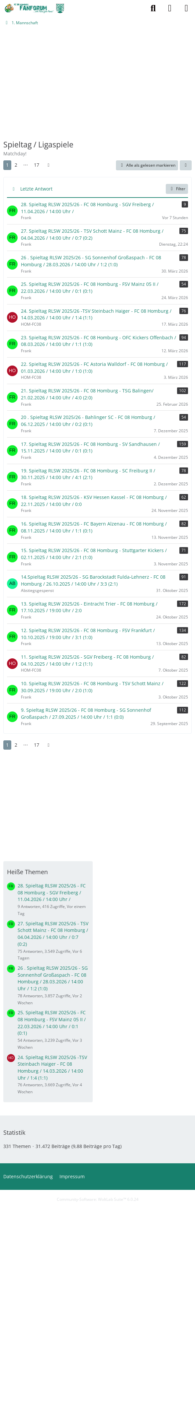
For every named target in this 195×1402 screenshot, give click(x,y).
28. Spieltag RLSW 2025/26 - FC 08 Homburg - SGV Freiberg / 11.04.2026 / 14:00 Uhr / (52, 892)
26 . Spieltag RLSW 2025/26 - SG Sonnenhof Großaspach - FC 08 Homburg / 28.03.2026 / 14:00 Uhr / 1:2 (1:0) (53, 978)
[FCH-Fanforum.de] (34, 8)
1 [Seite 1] (7, 165)
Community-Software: (98, 1199)
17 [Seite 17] (36, 165)
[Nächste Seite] (48, 165)
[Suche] (153, 8)
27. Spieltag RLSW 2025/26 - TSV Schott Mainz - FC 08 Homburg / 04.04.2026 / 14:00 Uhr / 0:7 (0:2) (53, 933)
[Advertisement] (97, 85)
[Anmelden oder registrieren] (169, 8)
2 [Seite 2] (16, 165)
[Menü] (186, 8)
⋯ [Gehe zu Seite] (25, 165)
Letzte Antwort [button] (36, 189)
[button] (186, 165)
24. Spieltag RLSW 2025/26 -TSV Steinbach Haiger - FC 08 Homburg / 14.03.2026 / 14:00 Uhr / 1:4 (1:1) (52, 1067)
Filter (176, 189)
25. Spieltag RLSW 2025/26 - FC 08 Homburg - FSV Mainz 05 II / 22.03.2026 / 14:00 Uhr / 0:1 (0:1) (52, 1022)
